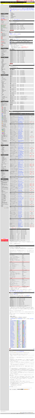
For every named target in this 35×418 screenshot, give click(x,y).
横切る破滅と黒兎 (20, 318)
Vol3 (3, 174)
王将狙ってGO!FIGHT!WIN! (21, 140)
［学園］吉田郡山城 (4, 43)
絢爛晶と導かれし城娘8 (20, 148)
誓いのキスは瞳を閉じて (20, 152)
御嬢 (4, 140)
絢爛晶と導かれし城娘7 (20, 155)
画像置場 (2, 175)
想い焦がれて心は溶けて (20, 191)
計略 (1, 203)
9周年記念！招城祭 (20, 138)
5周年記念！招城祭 (20, 204)
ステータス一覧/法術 (3, 196)
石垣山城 (24, 341)
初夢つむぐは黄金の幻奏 (20, 177)
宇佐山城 (19, 346)
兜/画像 (2, 148)
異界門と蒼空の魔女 (20, 184)
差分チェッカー (2, 3)
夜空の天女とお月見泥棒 (20, 131)
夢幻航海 (2, 28)
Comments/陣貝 (3, 194)
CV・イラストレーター (4, 161)
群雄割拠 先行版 (2, 26)
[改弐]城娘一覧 (5, 103)
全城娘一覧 (2, 103)
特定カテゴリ (2, 105)
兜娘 (2, 102)
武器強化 (3, 89)
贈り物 (2, 84)
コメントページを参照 (18, 351)
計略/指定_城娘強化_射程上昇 (4, 202)
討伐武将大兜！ (3, 64)
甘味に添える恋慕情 (20, 205)
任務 (2, 77)
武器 (5, 109)
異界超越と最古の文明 (20, 188)
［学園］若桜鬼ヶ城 (4, 42)
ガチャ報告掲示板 (3, 54)
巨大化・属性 (3, 81)
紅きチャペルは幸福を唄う (20, 187)
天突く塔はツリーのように (20, 161)
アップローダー (6, 3)
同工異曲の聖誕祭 (20, 220)
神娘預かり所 (3, 87)
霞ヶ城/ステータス (3, 191)
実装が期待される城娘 (4, 158)
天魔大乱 (2, 29)
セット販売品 (3, 98)
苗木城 (24, 340)
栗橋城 (19, 342)
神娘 (1, 142)
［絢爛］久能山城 (3, 34)
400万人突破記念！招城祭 (20, 153)
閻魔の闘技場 (3, 71)
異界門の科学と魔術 (20, 171)
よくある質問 (2, 50)
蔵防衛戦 (2, 62)
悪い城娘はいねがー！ (20, 150)
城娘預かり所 (3, 86)
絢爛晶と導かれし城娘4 (20, 185)
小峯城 (2, 46)
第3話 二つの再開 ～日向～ (17, 19)
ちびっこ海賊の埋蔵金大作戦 (21, 151)
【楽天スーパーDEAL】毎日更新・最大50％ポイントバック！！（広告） (16, 3)
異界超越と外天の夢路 (20, 117)
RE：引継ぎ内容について (3, 168)
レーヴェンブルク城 (20, 341)
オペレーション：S (20, 189)
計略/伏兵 (2, 201)
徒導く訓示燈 (11, 343)
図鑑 (2, 140)
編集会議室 (2, 171)
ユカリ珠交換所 (3, 96)
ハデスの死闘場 (3, 73)
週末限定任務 (12, 17)
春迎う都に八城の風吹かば (20, 160)
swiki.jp (17, 413)
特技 (5, 140)
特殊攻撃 (4, 136)
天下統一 (3, 59)
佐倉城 (24, 345)
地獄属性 (4, 133)
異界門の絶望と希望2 (20, 181)
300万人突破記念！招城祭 (20, 198)
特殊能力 (6, 136)
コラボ (2, 165)
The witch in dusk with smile (21, 197)
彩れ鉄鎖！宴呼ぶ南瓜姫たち (21, 182)
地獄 (1, 70)
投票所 (2, 99)
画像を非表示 (22, 351)
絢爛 (1, 68)
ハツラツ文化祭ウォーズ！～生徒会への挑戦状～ (21, 154)
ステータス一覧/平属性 (3, 195)
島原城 (24, 347)
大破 (6, 140)
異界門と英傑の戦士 (20, 211)
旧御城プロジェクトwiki (3, 169)
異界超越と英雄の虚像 (20, 129)
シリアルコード (20, 8)
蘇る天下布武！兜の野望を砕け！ (13, 320)
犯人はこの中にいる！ (12, 347)
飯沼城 (19, 345)
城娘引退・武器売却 (4, 90)
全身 (3, 140)
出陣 (1, 80)
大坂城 (2, 45)
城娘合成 (3, 83)
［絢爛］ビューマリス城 (3, 193)
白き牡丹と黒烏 (11, 321)
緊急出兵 (2, 67)
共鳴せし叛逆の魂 (31, 318)
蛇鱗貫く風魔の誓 (12, 345)
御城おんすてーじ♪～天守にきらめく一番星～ (21, 156)
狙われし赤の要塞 (12, 322)
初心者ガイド (2, 49)
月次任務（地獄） (13, 13)
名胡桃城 (19, 340)
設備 (2, 92)
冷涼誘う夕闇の (19, 213)
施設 (10, 41)
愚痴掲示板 (2, 55)
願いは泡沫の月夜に (20, 212)
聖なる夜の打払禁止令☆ (20, 146)
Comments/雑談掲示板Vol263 (4, 182)
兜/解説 (2, 146)
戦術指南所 (2, 61)
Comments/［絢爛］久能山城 (4, 184)
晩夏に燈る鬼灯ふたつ (20, 166)
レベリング (5, 50)
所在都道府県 (3, 156)
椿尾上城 (24, 346)
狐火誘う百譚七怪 (20, 132)
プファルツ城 (19, 344)
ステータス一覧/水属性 (3, 200)
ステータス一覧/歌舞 (3, 198)
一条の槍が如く (11, 346)
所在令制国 (3, 157)
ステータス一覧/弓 (3, 197)
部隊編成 (29, 8)
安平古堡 (24, 342)
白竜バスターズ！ (20, 203)
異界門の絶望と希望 (20, 196)
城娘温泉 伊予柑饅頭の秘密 (21, 147)
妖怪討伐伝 (3, 65)
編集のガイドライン (3, 172)
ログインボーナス (3, 78)
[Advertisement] (4, 9)
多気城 (24, 344)
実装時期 (3, 160)
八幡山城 (2, 190)
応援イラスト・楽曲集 (3, 166)
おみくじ (12, 8)
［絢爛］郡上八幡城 (4, 35)
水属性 (4, 132)
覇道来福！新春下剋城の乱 (20, 124)
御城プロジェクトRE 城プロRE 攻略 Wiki (25, 0)
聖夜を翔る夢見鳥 (20, 208)
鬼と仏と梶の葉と (20, 134)
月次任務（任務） (13, 14)
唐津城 (24, 343)
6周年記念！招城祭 (20, 190)
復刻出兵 (28, 295)
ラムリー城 (19, 347)
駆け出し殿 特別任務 (14, 16)
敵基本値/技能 (2, 149)
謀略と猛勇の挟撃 (13, 318)
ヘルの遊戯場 (19, 217)
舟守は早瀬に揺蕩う (12, 344)
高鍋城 (19, 343)
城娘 (1, 102)
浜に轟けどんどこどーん (20, 186)
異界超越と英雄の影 (20, 133)
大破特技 (2, 136)
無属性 (4, 134)
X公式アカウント (2, 15)
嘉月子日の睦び (19, 219)
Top (1, 4)
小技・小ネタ (2, 186)
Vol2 (2, 174)
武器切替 (2, 137)
